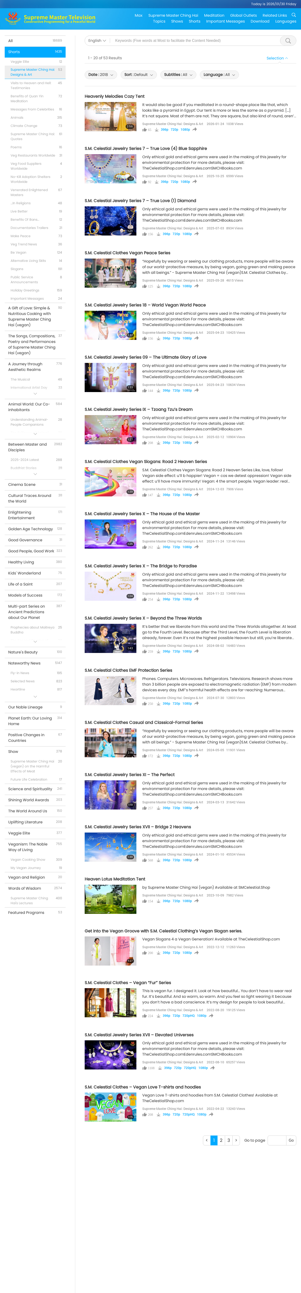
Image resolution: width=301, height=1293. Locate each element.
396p (164, 129)
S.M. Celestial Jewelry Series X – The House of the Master (142, 514)
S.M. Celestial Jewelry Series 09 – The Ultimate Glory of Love (145, 357)
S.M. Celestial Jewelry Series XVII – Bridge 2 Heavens (138, 827)
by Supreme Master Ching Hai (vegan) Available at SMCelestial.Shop (206, 887)
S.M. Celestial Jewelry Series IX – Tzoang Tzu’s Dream (139, 409)
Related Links (275, 15)
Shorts (194, 21)
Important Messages (225, 21)
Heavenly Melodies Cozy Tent (114, 96)
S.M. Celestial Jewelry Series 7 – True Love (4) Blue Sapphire (146, 148)
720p (174, 129)
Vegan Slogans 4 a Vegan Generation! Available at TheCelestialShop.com (211, 939)
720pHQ (188, 1016)
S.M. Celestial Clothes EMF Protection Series (128, 670)
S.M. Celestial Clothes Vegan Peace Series (127, 253)
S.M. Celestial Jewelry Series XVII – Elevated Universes (139, 1035)
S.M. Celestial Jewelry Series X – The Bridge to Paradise (141, 566)
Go (291, 1140)
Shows (177, 21)
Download (260, 21)
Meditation (214, 15)
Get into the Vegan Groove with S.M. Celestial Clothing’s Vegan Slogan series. (163, 931)
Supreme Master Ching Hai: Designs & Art (172, 124)
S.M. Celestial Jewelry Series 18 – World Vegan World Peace (145, 305)
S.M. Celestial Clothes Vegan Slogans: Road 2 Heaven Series (146, 461)
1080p (185, 129)
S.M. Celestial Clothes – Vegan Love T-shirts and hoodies (143, 1087)
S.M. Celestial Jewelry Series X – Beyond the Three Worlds (143, 618)
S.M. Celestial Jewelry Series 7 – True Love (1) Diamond (140, 201)
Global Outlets (243, 15)
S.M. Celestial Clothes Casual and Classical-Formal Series (144, 722)
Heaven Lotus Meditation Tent (115, 879)
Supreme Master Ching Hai (173, 15)
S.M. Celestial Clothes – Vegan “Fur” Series (128, 983)
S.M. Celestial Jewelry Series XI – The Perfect (129, 775)
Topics (159, 21)
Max (139, 15)
